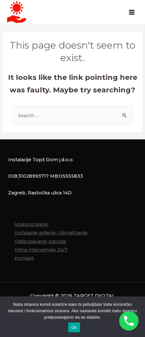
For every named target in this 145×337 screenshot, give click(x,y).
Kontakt (24, 258)
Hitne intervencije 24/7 (41, 250)
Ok (74, 327)
